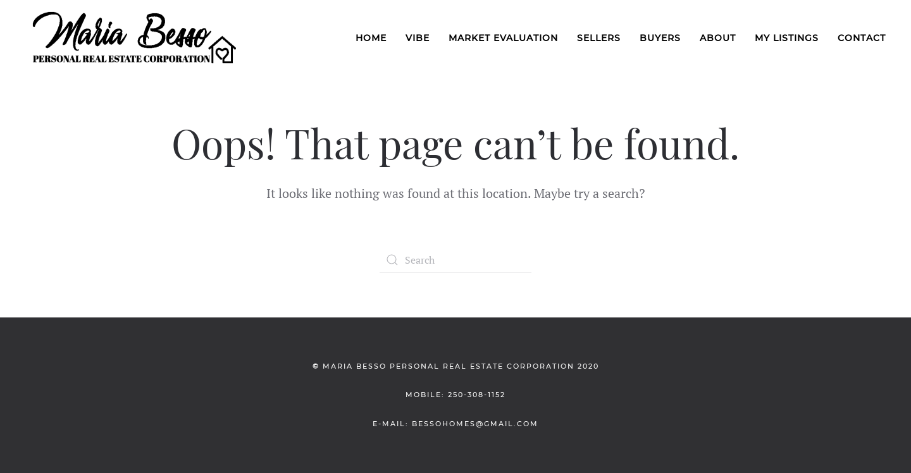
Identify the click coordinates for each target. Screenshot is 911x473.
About (718, 38)
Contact (862, 38)
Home (371, 38)
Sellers (599, 38)
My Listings (787, 38)
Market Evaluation (503, 38)
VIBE (418, 38)
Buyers (660, 38)
